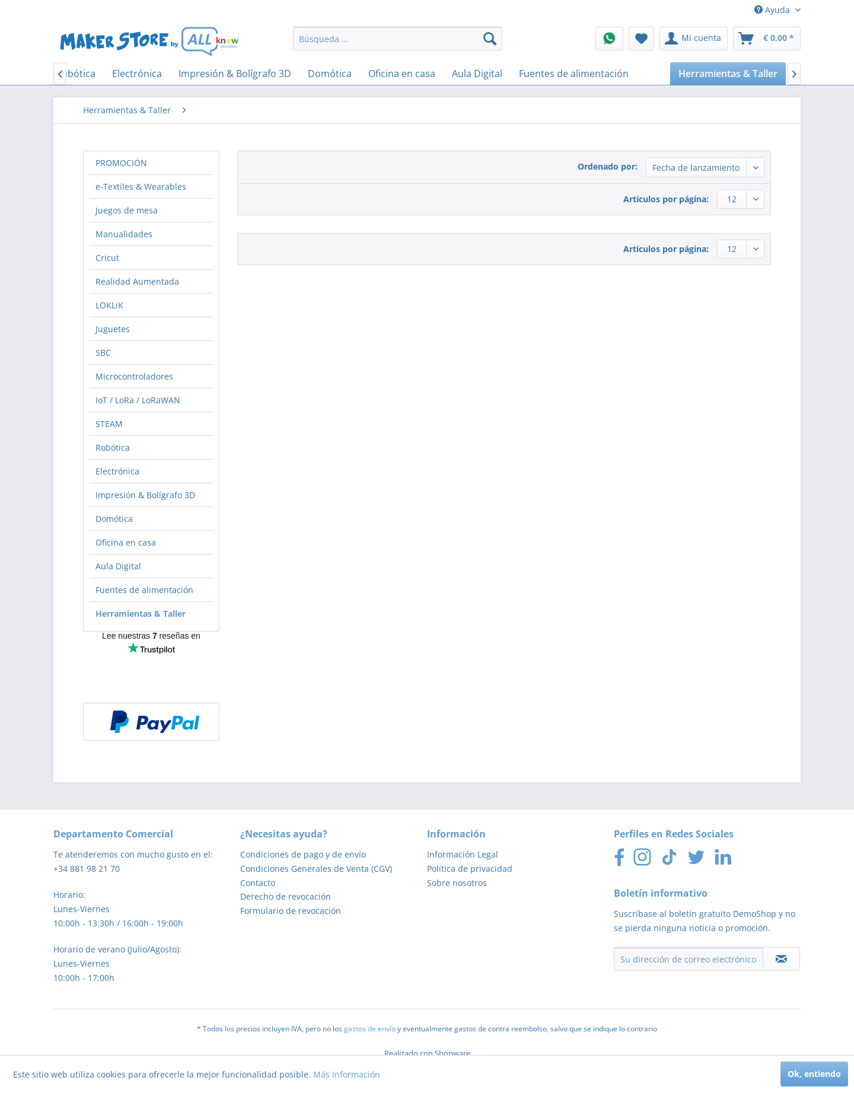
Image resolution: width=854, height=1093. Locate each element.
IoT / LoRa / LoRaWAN (137, 400)
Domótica (114, 518)
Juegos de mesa (126, 210)
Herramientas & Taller (140, 613)
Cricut (107, 257)
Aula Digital (118, 566)
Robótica (112, 447)
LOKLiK (109, 305)
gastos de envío (370, 1029)
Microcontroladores (134, 376)
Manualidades (123, 234)
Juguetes (112, 328)
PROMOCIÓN (121, 162)
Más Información (346, 1074)
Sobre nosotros (457, 882)
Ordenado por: (608, 166)
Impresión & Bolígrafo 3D (145, 495)
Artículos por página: (666, 199)
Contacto (257, 882)
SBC (103, 352)
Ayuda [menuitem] (773, 9)
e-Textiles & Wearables (140, 186)
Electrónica (117, 471)
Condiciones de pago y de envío (303, 854)
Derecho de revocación (285, 896)
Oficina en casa (125, 542)
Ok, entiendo (814, 1073)
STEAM (109, 423)
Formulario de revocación (290, 910)
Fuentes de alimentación (144, 589)
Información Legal (462, 854)
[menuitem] (397, 38)
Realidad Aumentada (137, 281)
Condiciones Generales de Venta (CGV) (316, 868)
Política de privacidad (469, 868)
